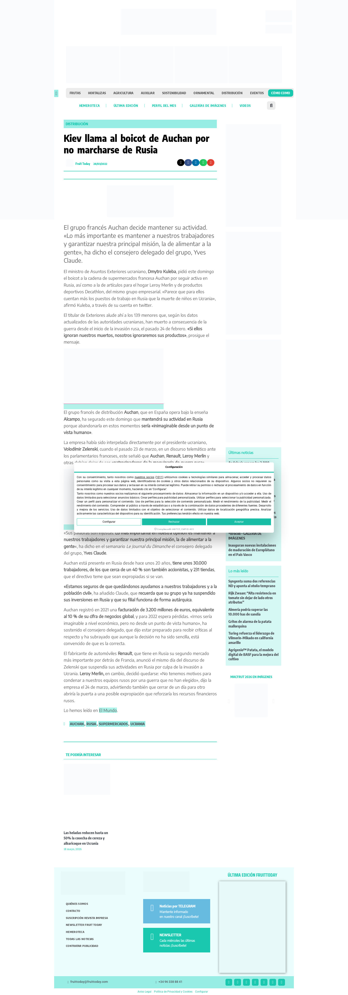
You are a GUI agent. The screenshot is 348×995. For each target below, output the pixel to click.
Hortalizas (97, 93)
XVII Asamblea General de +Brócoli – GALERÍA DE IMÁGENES (247, 533)
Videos (245, 106)
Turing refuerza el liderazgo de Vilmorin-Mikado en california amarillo (251, 638)
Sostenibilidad (174, 93)
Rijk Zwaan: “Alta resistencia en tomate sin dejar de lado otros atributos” (252, 598)
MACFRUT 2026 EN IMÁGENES (251, 677)
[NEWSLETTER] (152, 936)
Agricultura (123, 93)
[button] (56, 93)
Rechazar (174, 521)
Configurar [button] (201, 991)
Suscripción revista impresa (87, 918)
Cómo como (280, 93)
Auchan (77, 724)
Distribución (232, 93)
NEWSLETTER (170, 935)
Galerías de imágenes (208, 106)
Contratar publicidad (82, 946)
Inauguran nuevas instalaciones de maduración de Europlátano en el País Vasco (252, 550)
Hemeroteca (89, 106)
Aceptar (239, 521)
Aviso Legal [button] (144, 991)
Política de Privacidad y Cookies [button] (173, 991)
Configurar (109, 521)
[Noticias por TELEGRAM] (152, 908)
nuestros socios (144, 477)
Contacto (73, 911)
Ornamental (204, 93)
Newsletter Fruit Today (84, 925)
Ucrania (137, 724)
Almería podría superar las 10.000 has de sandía (248, 611)
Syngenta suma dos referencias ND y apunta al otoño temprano (251, 583)
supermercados (113, 724)
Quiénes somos (77, 903)
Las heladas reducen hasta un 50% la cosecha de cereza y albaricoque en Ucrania (86, 838)
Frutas (75, 93)
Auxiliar (148, 93)
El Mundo (108, 710)
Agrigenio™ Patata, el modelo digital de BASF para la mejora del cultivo (253, 654)
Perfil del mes (164, 106)
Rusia (91, 724)
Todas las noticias (80, 939)
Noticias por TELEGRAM (178, 906)
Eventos (257, 93)
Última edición (126, 106)
